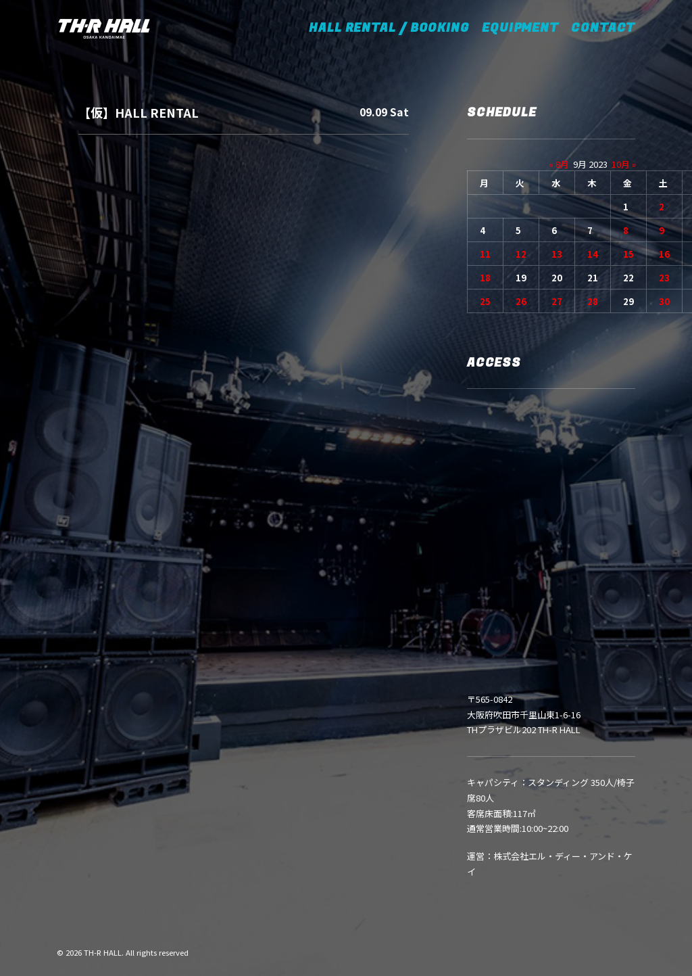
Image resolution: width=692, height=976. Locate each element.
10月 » (624, 164)
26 (521, 301)
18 (485, 277)
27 (556, 301)
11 (485, 254)
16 (664, 254)
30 (664, 301)
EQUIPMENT (520, 28)
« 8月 (559, 164)
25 (485, 301)
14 (592, 254)
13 (556, 254)
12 (521, 254)
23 (664, 277)
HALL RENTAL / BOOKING (394, 28)
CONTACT (603, 28)
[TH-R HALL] (104, 28)
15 (628, 254)
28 (592, 301)
